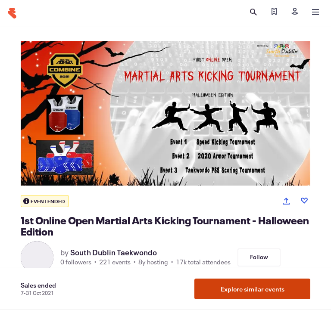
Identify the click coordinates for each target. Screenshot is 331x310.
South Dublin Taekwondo (113, 252)
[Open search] (253, 12)
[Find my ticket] (274, 12)
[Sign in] (294, 12)
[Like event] (304, 201)
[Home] (12, 13)
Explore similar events (252, 289)
